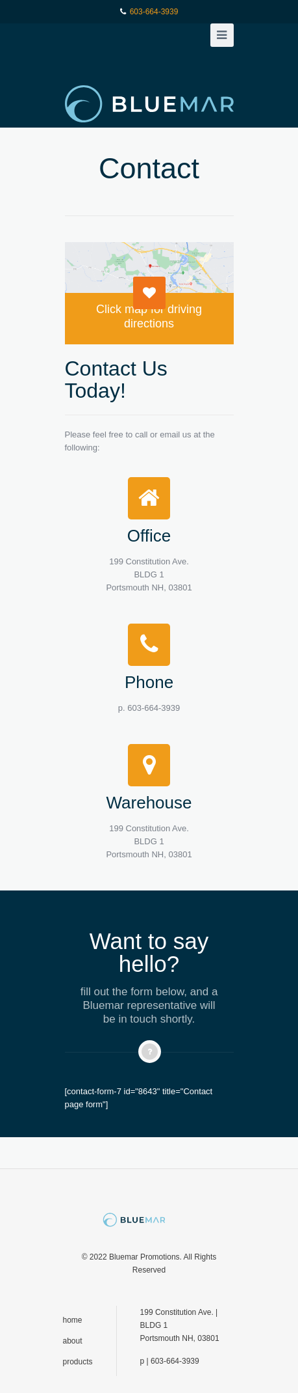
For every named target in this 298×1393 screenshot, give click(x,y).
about (72, 1340)
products (78, 1361)
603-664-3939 (154, 11)
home (72, 1320)
